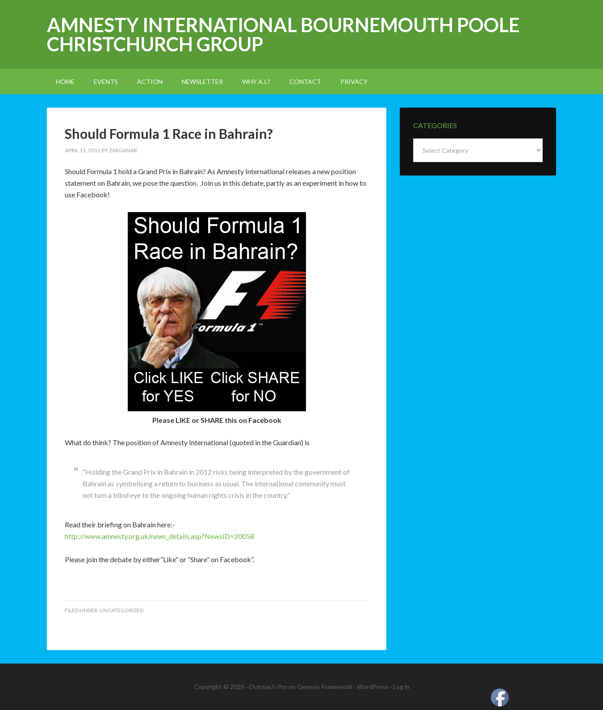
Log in (401, 686)
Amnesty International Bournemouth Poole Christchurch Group (283, 34)
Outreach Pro (268, 686)
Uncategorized (121, 610)
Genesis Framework (324, 686)
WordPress (373, 686)
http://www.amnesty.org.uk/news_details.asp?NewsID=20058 (159, 536)
